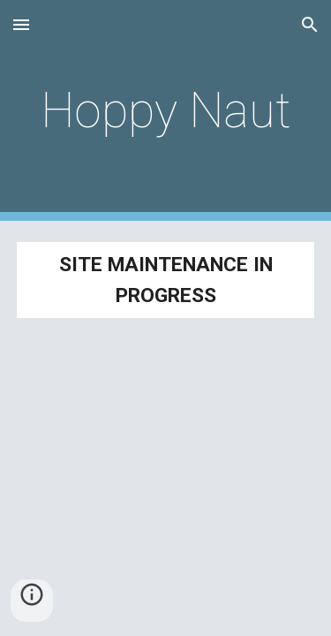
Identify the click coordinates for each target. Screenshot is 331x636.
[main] (166, 110)
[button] (21, 24)
